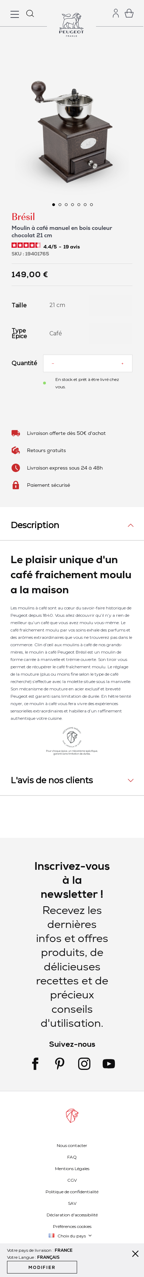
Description (35, 525)
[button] (53, 204)
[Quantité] (88, 363)
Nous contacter (72, 1145)
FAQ (72, 1157)
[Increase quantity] (122, 363)
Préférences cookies (72, 1226)
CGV (72, 1180)
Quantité (22, 363)
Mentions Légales (72, 1168)
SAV (72, 1203)
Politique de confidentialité (72, 1191)
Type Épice (19, 333)
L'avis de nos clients (52, 780)
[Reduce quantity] (52, 363)
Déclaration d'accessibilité (72, 1214)
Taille (19, 305)
